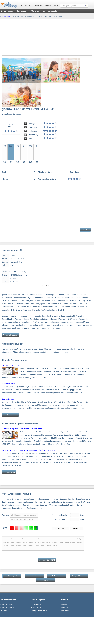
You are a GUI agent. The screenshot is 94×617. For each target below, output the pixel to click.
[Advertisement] (47, 38)
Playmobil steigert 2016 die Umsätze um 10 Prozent (22, 429)
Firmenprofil (22, 11)
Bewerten (38, 5)
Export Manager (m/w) (10, 365)
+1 (26, 528)
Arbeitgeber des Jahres (39, 611)
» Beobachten (45, 580)
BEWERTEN (85, 230)
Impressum (65, 611)
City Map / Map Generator (47, 285)
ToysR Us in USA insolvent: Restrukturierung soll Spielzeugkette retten (29, 450)
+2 (31, 528)
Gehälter (35, 11)
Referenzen (65, 608)
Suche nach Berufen (7, 605)
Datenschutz (65, 605)
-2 (17, 528)
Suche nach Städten (7, 608)
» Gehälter (34, 576)
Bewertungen (25, 5)
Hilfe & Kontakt (36, 608)
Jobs (56, 5)
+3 (36, 528)
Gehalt (48, 5)
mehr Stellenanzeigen (10, 415)
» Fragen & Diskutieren (79, 576)
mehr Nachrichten (9, 472)
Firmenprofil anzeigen (10, 335)
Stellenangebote (50, 11)
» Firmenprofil (12, 576)
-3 (12, 528)
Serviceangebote (37, 605)
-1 (21, 528)
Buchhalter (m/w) (8, 384)
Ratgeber (3, 611)
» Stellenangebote (56, 576)
